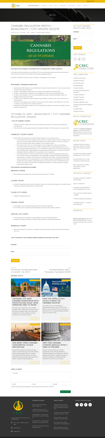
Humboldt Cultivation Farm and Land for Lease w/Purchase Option (40, 410)
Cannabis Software (78, 111)
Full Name (14, 244)
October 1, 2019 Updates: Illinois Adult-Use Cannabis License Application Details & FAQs (37, 91)
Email (13, 251)
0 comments (23, 32)
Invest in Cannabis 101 (79, 183)
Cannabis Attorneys (78, 83)
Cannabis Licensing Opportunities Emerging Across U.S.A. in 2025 (82, 154)
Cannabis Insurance (78, 99)
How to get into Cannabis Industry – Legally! (82, 194)
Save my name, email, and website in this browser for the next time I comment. (33, 386)
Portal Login (90, 1)
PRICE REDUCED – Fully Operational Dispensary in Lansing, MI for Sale (40, 421)
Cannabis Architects (78, 80)
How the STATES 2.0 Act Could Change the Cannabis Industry (54, 301)
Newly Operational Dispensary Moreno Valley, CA (39, 405)
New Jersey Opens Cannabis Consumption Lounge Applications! (24, 345)
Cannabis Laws (83, 222)
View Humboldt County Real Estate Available (23, 167)
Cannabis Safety (77, 109)
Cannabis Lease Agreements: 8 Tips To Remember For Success (81, 188)
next (57, 270)
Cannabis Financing (78, 97)
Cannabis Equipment (78, 94)
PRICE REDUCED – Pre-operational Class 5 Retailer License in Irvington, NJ (40, 416)
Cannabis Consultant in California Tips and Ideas (82, 178)
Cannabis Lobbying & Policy (80, 102)
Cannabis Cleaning (78, 88)
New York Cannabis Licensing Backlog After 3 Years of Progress (55, 345)
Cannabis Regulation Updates (43, 32)
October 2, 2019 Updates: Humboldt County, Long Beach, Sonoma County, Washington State (39, 93)
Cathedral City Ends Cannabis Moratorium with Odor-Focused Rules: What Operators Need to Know (81, 147)
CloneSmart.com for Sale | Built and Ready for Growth (40, 426)
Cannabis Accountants (79, 78)
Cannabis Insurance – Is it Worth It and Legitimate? (82, 203)
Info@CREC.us (80, 1)
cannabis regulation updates (35, 237)
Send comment (65, 391)
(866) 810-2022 (68, 1)
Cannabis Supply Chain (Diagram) (82, 198)
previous (25, 270)
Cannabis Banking (78, 85)
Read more (35, 318)
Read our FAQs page (79, 218)
